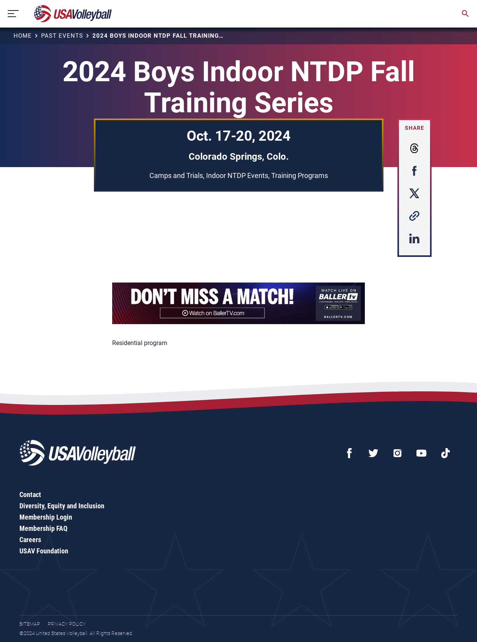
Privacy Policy (67, 624)
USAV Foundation (43, 551)
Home (23, 35)
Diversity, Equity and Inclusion (61, 506)
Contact (30, 494)
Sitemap (29, 624)
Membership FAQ (43, 528)
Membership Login (45, 517)
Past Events (62, 35)
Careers (30, 540)
